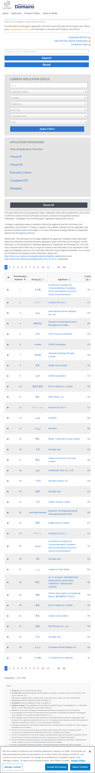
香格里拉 (37, 323)
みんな (38, 647)
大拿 (37, 449)
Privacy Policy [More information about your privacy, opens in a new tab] (78, 760)
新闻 (37, 595)
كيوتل (37, 418)
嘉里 (37, 605)
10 (43, 267)
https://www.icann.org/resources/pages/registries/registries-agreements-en (36, 256)
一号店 (38, 481)
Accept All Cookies (56, 767)
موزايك (38, 428)
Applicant (63, 279)
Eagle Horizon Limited (58, 523)
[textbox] (48, 92)
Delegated (16, 188)
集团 (37, 523)
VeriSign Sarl (54, 449)
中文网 (38, 658)
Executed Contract (20, 172)
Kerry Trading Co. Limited (60, 386)
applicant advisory (26, 233)
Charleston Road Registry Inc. (62, 647)
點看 (37, 491)
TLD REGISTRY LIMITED (60, 658)
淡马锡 (38, 355)
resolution (64, 730)
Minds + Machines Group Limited (64, 439)
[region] (47, 759)
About (6, 13)
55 (58, 267)
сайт (37, 376)
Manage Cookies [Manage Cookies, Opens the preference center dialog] (12, 767)
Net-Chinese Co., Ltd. (58, 626)
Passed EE (16, 164)
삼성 (37, 470)
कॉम (37, 559)
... (53, 267)
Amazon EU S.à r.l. (57, 302)
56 (64, 267)
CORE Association (57, 344)
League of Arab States (59, 569)
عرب (37, 569)
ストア (38, 302)
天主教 (38, 289)
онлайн (37, 344)
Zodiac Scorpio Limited (59, 502)
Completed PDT (19, 180)
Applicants (16, 13)
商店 (37, 397)
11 (48, 267)
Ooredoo (52, 418)
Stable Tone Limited (57, 365)
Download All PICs (79, 37)
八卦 (37, 502)
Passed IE (16, 156)
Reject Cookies (80, 767)
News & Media (50, 13)
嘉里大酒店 (37, 386)
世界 (37, 365)
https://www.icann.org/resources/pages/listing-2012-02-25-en (31, 259)
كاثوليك (37, 546)
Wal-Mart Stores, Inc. (58, 481)
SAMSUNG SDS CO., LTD (61, 470)
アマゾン (37, 533)
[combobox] (48, 85)
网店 (37, 460)
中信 (37, 334)
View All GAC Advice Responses (72, 41)
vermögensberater (37, 512)
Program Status (32, 13)
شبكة (37, 313)
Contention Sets (80, 44)
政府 (37, 626)
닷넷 (37, 637)
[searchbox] (48, 85)
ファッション (37, 407)
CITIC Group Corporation (60, 334)
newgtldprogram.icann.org (20, 29)
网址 (37, 439)
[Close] (89, 751)
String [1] (36, 279)
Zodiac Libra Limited (58, 616)
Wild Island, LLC (56, 397)
